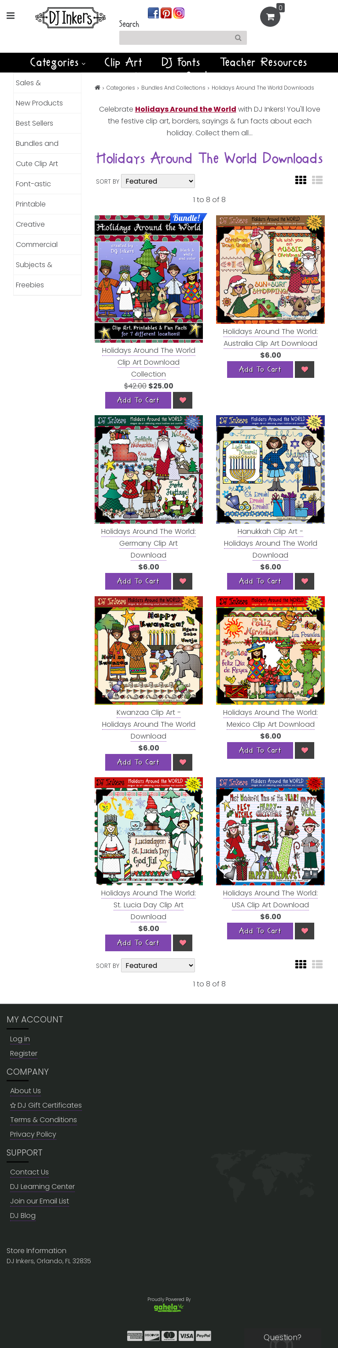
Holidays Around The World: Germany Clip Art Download (148, 543)
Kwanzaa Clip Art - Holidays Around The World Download (148, 724)
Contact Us (29, 1172)
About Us (25, 1091)
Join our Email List (39, 1201)
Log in (20, 1039)
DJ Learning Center (42, 1186)
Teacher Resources (264, 62)
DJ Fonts (181, 62)
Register (23, 1053)
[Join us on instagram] (178, 12)
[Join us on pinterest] (167, 12)
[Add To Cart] (138, 400)
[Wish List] (182, 400)
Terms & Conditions (43, 1120)
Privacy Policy (33, 1134)
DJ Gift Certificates (46, 1105)
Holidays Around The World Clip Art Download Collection (148, 362)
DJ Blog (23, 1215)
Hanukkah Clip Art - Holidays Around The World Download (270, 543)
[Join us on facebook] (154, 12)
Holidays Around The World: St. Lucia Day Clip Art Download (148, 905)
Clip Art (124, 62)
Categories (57, 62)
